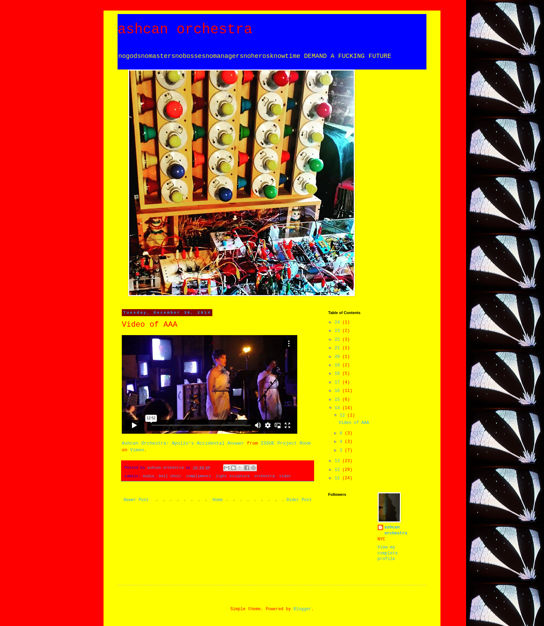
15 (339, 399)
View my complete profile (388, 553)
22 (339, 339)
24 (339, 322)
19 (339, 365)
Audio (148, 476)
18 (339, 373)
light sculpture (232, 476)
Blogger (302, 609)
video (285, 476)
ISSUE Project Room (286, 443)
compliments (198, 476)
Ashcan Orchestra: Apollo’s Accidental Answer (183, 443)
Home (218, 500)
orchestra (264, 476)
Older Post (299, 500)
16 (339, 390)
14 (339, 408)
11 (339, 478)
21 (339, 348)
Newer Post (136, 500)
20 (339, 356)
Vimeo (137, 450)
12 (343, 415)
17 (339, 382)
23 (339, 330)
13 (339, 461)
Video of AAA (354, 422)
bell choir (170, 476)
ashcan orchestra (185, 30)
